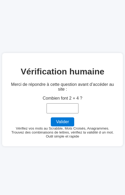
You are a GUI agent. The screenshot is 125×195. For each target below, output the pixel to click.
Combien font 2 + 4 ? (62, 98)
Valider (62, 121)
